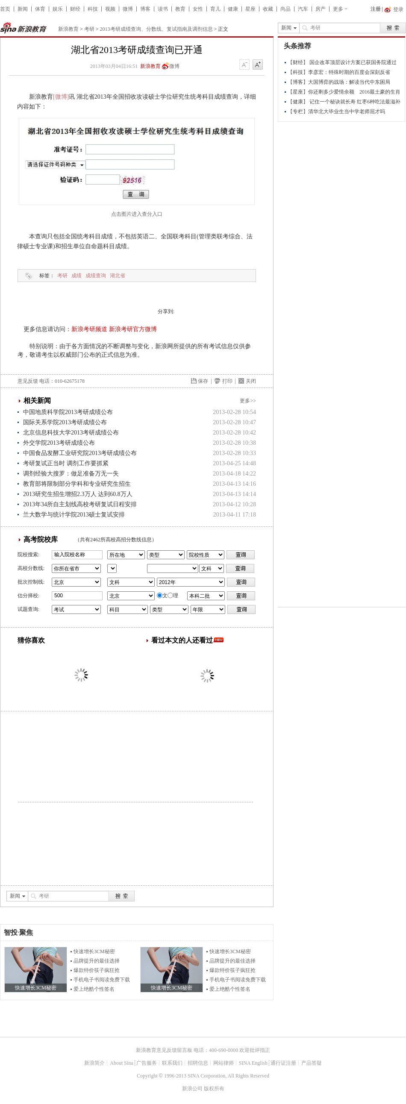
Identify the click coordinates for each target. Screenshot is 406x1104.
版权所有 (214, 1089)
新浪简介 (94, 1063)
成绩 (76, 276)
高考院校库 (41, 539)
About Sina (121, 1063)
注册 (376, 9)
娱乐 (58, 9)
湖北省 (117, 276)
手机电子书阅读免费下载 (102, 980)
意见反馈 (28, 381)
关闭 (251, 381)
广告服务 (146, 1063)
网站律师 (223, 1063)
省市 (112, 568)
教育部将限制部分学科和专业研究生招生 (77, 484)
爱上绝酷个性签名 (94, 989)
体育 (40, 9)
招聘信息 (198, 1063)
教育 (180, 9)
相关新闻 (37, 400)
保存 (203, 381)
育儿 (215, 9)
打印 (227, 381)
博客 (145, 9)
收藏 (268, 9)
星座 (250, 9)
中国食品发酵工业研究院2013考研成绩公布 (80, 453)
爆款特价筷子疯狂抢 (97, 970)
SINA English (253, 1063)
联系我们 (172, 1063)
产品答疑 (311, 1063)
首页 (5, 9)
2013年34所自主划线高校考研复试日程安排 (80, 504)
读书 (163, 9)
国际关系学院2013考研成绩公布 (65, 422)
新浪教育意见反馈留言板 (164, 1050)
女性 (198, 9)
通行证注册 (283, 1063)
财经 (75, 9)
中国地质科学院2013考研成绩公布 (68, 412)
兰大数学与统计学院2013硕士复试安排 (74, 514)
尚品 (285, 9)
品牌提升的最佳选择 (97, 961)
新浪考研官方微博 (133, 329)
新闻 (23, 9)
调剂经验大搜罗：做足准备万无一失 (71, 473)
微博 (128, 9)
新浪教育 (68, 29)
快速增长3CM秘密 (94, 951)
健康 (233, 9)
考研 (89, 29)
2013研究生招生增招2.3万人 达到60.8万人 (77, 494)
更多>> (248, 401)
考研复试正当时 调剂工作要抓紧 (66, 463)
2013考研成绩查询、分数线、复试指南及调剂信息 (156, 29)
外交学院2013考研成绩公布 (59, 443)
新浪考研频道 (89, 329)
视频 (110, 9)
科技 (93, 9)
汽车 (303, 9)
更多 (338, 9)
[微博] (61, 97)
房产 (320, 9)
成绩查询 (95, 276)
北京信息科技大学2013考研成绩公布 (71, 432)
